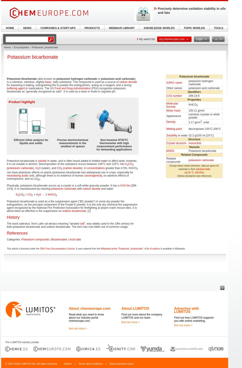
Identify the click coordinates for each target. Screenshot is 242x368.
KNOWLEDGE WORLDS (159, 28)
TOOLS (218, 28)
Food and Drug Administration (72, 88)
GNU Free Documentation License (57, 248)
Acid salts (75, 239)
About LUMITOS (135, 308)
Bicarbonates (59, 239)
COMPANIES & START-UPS (57, 28)
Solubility (171, 135)
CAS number (174, 95)
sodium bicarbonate (74, 211)
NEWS (27, 28)
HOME (10, 28)
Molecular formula (172, 105)
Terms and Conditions (91, 363)
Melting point (174, 129)
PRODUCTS (92, 28)
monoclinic (195, 143)
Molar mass (173, 110)
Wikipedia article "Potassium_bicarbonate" (122, 248)
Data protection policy (122, 363)
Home (7, 47)
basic (48, 82)
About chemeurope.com (89, 308)
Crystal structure (176, 143)
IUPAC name (174, 82)
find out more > (78, 328)
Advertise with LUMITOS (186, 310)
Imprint (68, 363)
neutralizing (14, 175)
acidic (25, 175)
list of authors (153, 248)
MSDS (170, 151)
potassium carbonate (201, 160)
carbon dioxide (128, 82)
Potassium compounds (35, 239)
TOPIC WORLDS (194, 28)
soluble (42, 160)
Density (170, 121)
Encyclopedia (21, 47)
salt (82, 223)
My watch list (147, 39)
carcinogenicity (93, 175)
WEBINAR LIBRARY (122, 28)
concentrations (96, 168)
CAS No (125, 185)
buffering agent (16, 88)
